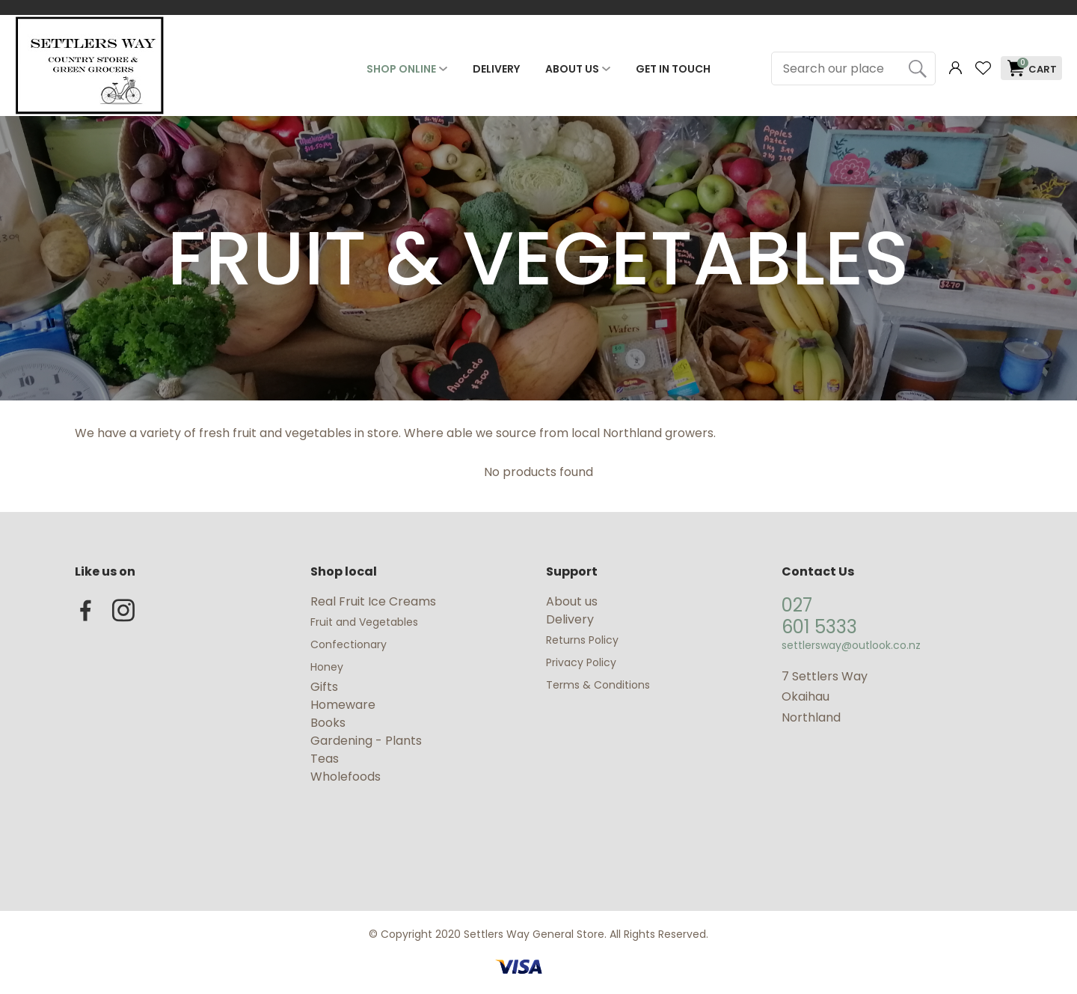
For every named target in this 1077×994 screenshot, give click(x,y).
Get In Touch (673, 68)
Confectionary (350, 644)
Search (918, 68)
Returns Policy (582, 639)
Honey (326, 666)
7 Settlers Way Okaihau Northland (825, 696)
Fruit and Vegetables (365, 622)
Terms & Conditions (598, 684)
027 (797, 605)
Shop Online (401, 68)
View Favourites (982, 68)
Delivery (496, 68)
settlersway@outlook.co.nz (851, 645)
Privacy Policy (581, 662)
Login (955, 68)
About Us (572, 68)
